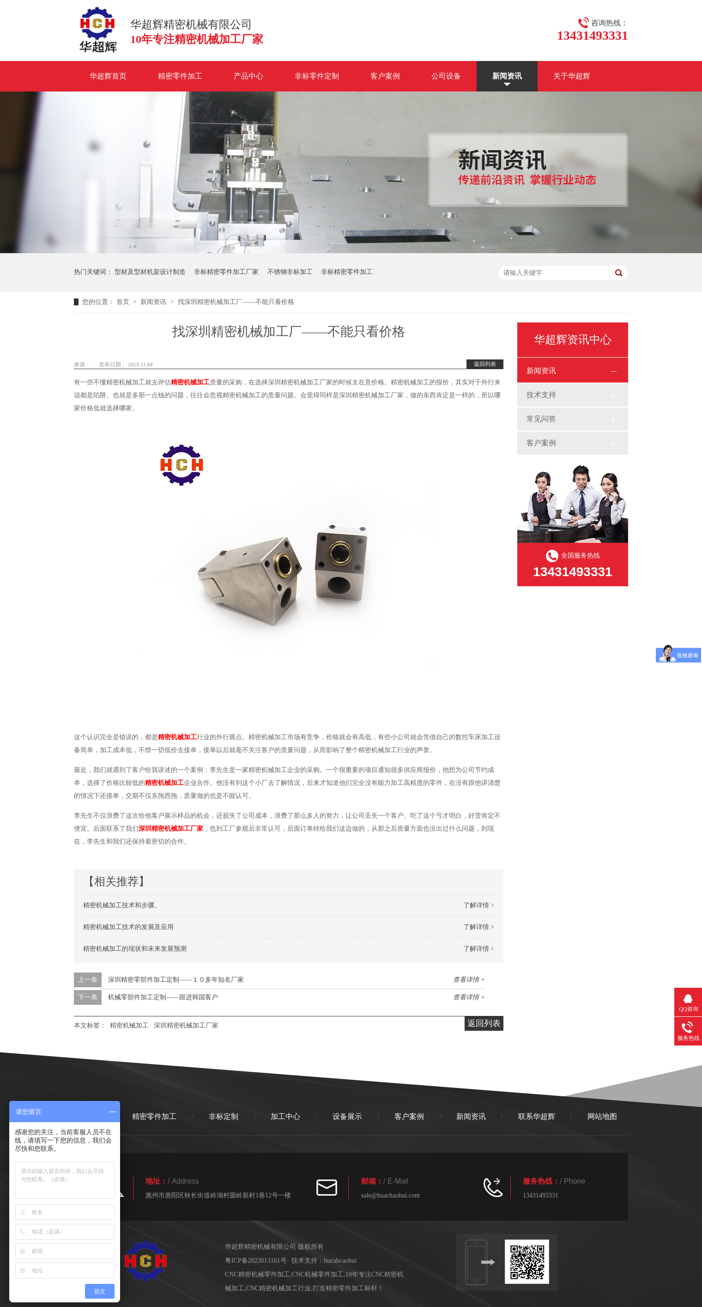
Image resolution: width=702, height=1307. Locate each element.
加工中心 (285, 1116)
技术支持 (541, 395)
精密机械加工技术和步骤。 (122, 905)
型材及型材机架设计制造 (150, 271)
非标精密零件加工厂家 (226, 271)
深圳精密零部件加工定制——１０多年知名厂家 (176, 979)
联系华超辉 (536, 1116)
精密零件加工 (180, 76)
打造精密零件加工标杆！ (348, 1288)
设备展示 (347, 1116)
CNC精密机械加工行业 (278, 1288)
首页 (123, 301)
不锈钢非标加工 (290, 271)
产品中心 (248, 76)
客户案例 (385, 76)
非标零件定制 (317, 76)
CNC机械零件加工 (317, 1274)
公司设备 (446, 76)
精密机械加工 (190, 382)
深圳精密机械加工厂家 (171, 828)
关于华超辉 (571, 76)
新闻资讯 (507, 76)
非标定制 (223, 1116)
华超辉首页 (108, 76)
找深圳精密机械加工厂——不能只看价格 (236, 301)
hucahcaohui (340, 1260)
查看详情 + (469, 979)
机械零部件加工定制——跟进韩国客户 (163, 997)
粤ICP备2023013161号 (256, 1260)
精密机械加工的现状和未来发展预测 (135, 948)
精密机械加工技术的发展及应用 (128, 927)
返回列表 (485, 364)
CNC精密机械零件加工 (257, 1274)
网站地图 (602, 1116)
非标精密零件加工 (347, 271)
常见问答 (541, 419)
